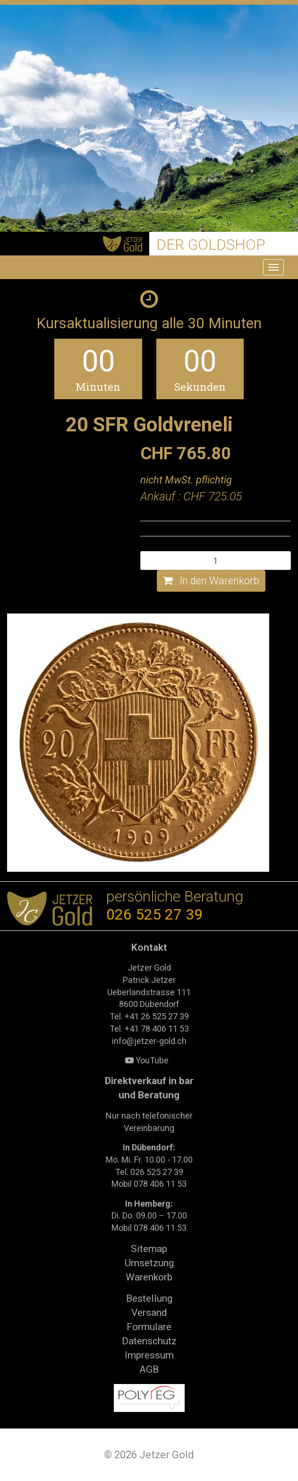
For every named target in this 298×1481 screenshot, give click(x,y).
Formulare (149, 1326)
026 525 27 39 (154, 914)
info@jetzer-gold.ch (149, 1041)
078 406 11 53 (160, 1184)
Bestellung (149, 1298)
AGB (149, 1369)
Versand (149, 1312)
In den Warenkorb (211, 581)
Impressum (149, 1355)
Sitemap (149, 1248)
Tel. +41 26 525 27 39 (149, 1016)
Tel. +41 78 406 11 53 (149, 1029)
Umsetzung (149, 1263)
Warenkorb (149, 1277)
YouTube (147, 1060)
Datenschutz (149, 1341)
